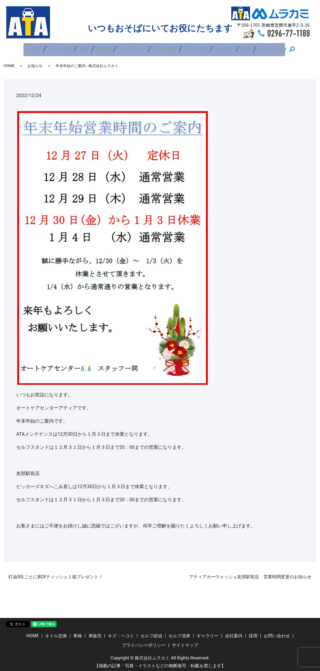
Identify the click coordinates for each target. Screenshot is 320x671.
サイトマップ (185, 641)
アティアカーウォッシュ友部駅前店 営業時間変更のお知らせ (250, 573)
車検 (83, 47)
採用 (245, 47)
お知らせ (35, 62)
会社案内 (223, 47)
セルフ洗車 (195, 47)
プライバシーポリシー (144, 641)
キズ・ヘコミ (132, 47)
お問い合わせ (277, 632)
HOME (34, 47)
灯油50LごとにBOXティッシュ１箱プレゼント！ (55, 573)
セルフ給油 (165, 47)
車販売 (103, 47)
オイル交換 (60, 47)
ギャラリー (270, 47)
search (294, 47)
